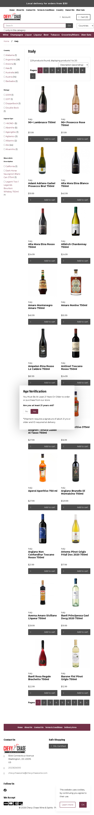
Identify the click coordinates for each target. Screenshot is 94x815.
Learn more (67, 805)
